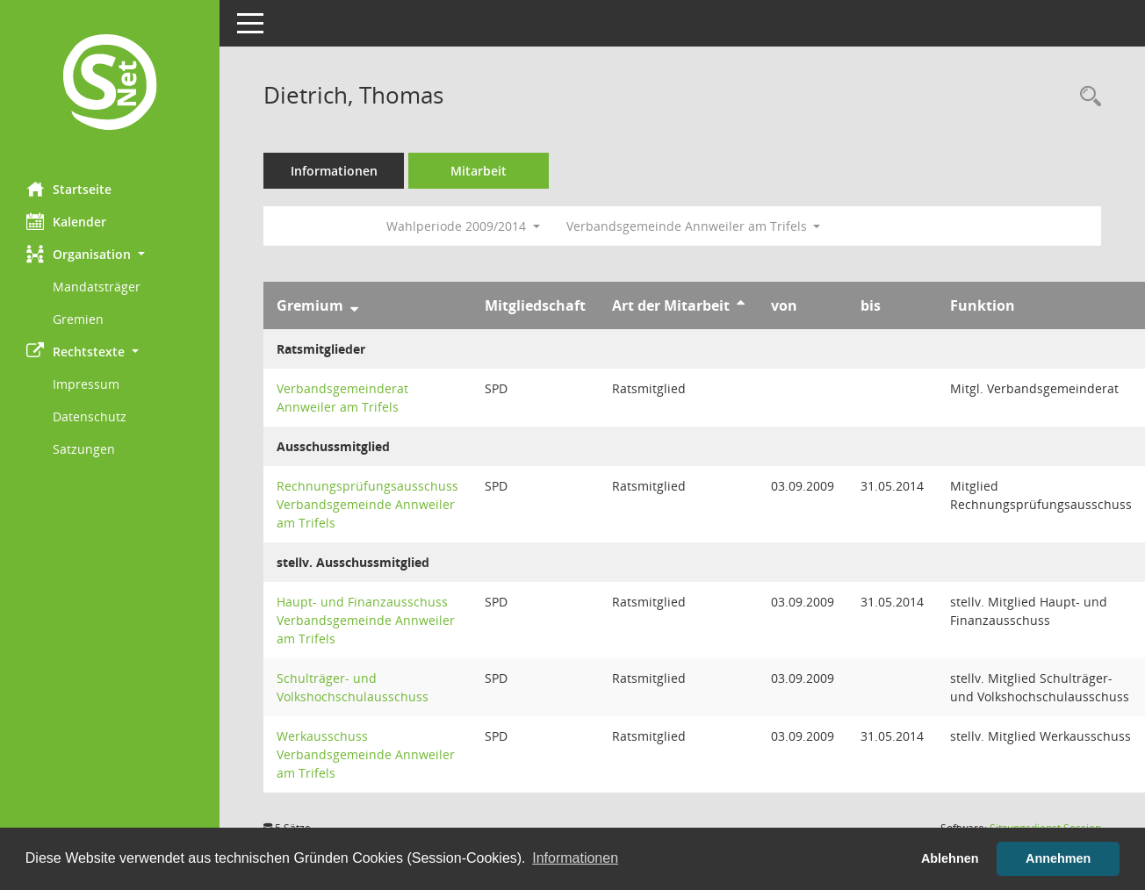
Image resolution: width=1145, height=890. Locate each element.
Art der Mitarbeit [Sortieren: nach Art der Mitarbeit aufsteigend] (671, 305)
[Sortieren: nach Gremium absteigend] (354, 305)
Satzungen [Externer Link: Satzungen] (84, 449)
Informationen (334, 170)
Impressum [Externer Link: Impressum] (86, 384)
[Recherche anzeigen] (1086, 97)
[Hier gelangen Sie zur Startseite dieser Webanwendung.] (110, 84)
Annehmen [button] (1058, 858)
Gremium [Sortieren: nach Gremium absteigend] (310, 305)
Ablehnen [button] (950, 858)
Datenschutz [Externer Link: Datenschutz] (89, 416)
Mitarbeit (478, 170)
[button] (110, 254)
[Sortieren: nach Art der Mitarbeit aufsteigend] (741, 305)
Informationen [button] (575, 858)
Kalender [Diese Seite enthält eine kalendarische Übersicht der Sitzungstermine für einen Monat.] (66, 221)
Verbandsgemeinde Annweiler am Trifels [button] (693, 226)
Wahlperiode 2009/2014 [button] (463, 226)
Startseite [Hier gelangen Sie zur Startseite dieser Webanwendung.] (69, 188)
